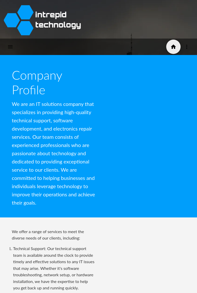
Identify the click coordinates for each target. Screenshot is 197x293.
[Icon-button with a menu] (187, 47)
